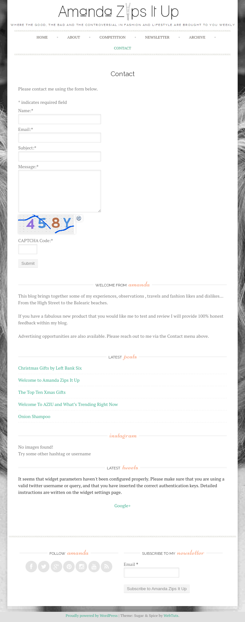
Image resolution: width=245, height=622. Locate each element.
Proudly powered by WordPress (92, 615)
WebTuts (171, 615)
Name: (25, 110)
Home (42, 37)
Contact (122, 48)
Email (131, 564)
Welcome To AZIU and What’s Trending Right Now (68, 404)
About (73, 37)
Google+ (122, 506)
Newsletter (157, 37)
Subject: (27, 148)
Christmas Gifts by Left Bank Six (50, 368)
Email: (25, 129)
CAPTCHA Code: (35, 240)
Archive (197, 37)
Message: (28, 166)
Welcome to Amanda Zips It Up (48, 380)
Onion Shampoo (34, 416)
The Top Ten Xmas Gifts (41, 392)
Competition (113, 37)
